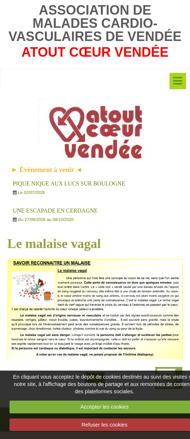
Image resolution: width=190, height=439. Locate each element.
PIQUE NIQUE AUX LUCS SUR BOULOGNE (69, 183)
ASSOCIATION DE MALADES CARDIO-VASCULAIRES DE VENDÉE (94, 23)
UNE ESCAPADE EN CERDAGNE (55, 210)
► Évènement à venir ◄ (47, 169)
